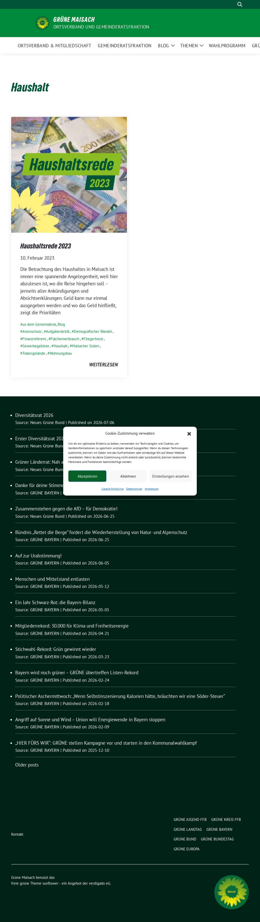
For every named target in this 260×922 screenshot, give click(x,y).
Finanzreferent (34, 338)
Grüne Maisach (74, 19)
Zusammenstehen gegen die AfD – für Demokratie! (66, 509)
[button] (189, 433)
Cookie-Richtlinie (113, 489)
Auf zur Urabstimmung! (38, 556)
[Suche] (232, 4)
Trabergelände (33, 353)
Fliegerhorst (93, 338)
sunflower (50, 883)
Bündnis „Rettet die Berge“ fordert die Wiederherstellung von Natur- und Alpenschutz (101, 532)
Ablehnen (128, 476)
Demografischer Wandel (93, 331)
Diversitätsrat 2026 (34, 415)
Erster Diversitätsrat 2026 (40, 438)
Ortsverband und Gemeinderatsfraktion (101, 27)
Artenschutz (32, 331)
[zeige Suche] (240, 4)
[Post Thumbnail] (69, 174)
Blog (61, 324)
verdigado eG (99, 883)
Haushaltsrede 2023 (45, 246)
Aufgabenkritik (58, 331)
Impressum (152, 489)
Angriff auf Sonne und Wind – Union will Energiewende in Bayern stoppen (90, 719)
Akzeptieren (87, 476)
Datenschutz (134, 489)
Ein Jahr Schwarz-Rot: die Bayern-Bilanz (55, 602)
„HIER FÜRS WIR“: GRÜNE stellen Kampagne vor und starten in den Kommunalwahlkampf (106, 743)
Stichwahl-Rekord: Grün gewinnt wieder (55, 649)
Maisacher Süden (85, 345)
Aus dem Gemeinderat (38, 324)
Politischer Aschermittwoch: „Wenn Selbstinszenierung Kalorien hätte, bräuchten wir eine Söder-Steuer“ (120, 696)
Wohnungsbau (61, 353)
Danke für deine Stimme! (40, 485)
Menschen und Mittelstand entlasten (52, 579)
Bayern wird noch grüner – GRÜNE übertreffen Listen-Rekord (76, 672)
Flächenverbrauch (65, 338)
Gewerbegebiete (35, 345)
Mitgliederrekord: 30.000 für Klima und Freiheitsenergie (72, 626)
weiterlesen (103, 365)
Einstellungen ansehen (170, 476)
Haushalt (61, 345)
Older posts (27, 765)
